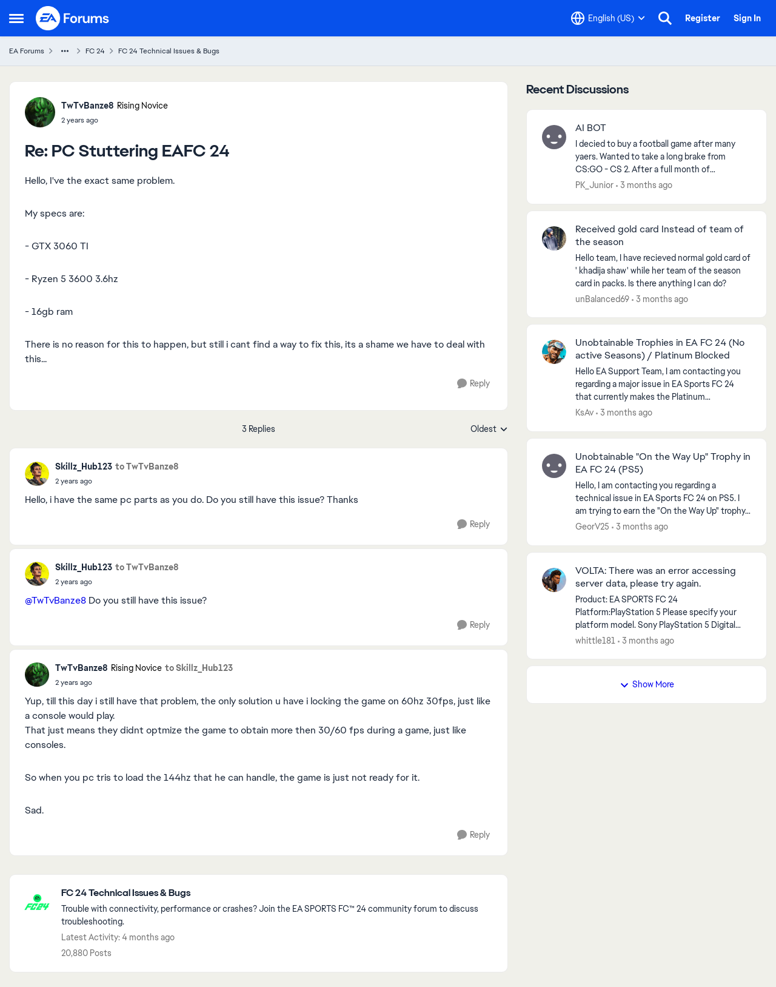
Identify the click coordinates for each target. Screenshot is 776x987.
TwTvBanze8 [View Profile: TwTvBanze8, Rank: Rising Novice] (87, 105)
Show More (647, 684)
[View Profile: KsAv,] (554, 352)
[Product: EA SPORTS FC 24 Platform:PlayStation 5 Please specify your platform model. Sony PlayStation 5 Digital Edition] (663, 612)
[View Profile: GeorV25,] (554, 466)
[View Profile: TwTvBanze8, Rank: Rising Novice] (40, 112)
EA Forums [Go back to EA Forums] (26, 51)
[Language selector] (608, 18)
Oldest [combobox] (489, 429)
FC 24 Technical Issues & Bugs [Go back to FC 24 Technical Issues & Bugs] (168, 51)
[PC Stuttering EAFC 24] (114, 120)
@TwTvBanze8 (55, 600)
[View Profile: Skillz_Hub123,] (37, 474)
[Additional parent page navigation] (65, 50)
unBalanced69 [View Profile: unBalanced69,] (602, 298)
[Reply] (473, 384)
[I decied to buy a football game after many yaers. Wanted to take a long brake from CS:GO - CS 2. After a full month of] (663, 157)
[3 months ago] (644, 185)
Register (702, 18)
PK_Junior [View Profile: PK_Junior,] (594, 185)
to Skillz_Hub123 (199, 667)
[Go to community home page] (73, 18)
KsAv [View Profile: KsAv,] (584, 412)
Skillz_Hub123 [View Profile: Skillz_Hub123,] (83, 466)
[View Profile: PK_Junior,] (554, 137)
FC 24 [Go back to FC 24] (95, 51)
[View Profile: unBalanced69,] (554, 238)
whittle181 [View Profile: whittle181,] (595, 640)
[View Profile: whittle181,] (554, 580)
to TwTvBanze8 (147, 466)
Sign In (747, 18)
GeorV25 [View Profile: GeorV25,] (592, 526)
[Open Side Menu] (16, 18)
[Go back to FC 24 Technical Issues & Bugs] (278, 893)
